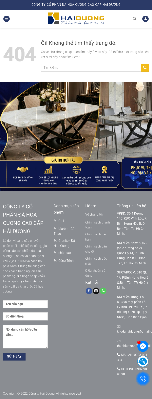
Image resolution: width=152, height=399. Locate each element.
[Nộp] (145, 67)
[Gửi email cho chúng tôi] (96, 291)
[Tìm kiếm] (134, 19)
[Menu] (6, 19)
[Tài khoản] (145, 19)
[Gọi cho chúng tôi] (103, 291)
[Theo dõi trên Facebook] (89, 291)
